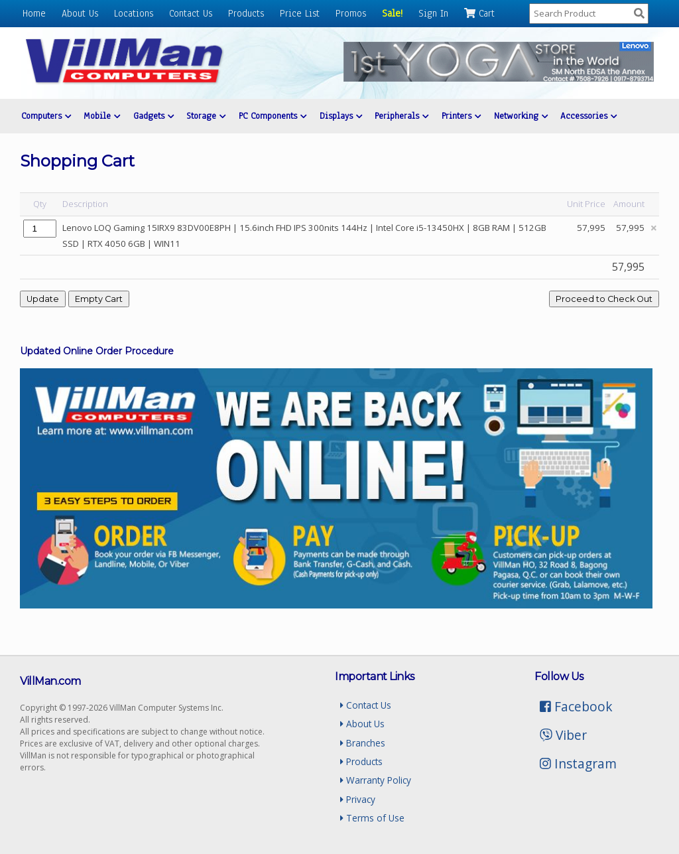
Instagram (578, 763)
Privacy (357, 799)
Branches (362, 743)
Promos (351, 13)
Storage (205, 115)
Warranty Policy (375, 780)
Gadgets (153, 115)
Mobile (102, 115)
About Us (80, 13)
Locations (133, 13)
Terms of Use (372, 818)
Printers (461, 115)
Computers (46, 115)
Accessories (588, 115)
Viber (563, 735)
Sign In (433, 13)
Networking (521, 115)
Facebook (576, 706)
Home (34, 13)
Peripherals (401, 115)
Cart (479, 13)
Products (246, 13)
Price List (300, 13)
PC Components (272, 115)
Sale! (392, 13)
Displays (341, 115)
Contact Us (190, 13)
